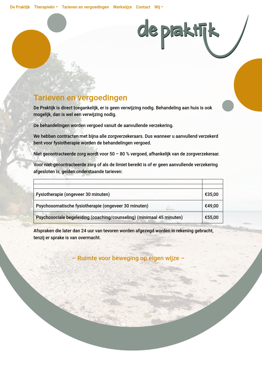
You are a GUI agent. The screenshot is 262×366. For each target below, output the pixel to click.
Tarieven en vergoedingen (85, 7)
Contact (143, 7)
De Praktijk (20, 7)
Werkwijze (122, 7)
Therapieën (44, 7)
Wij (157, 7)
